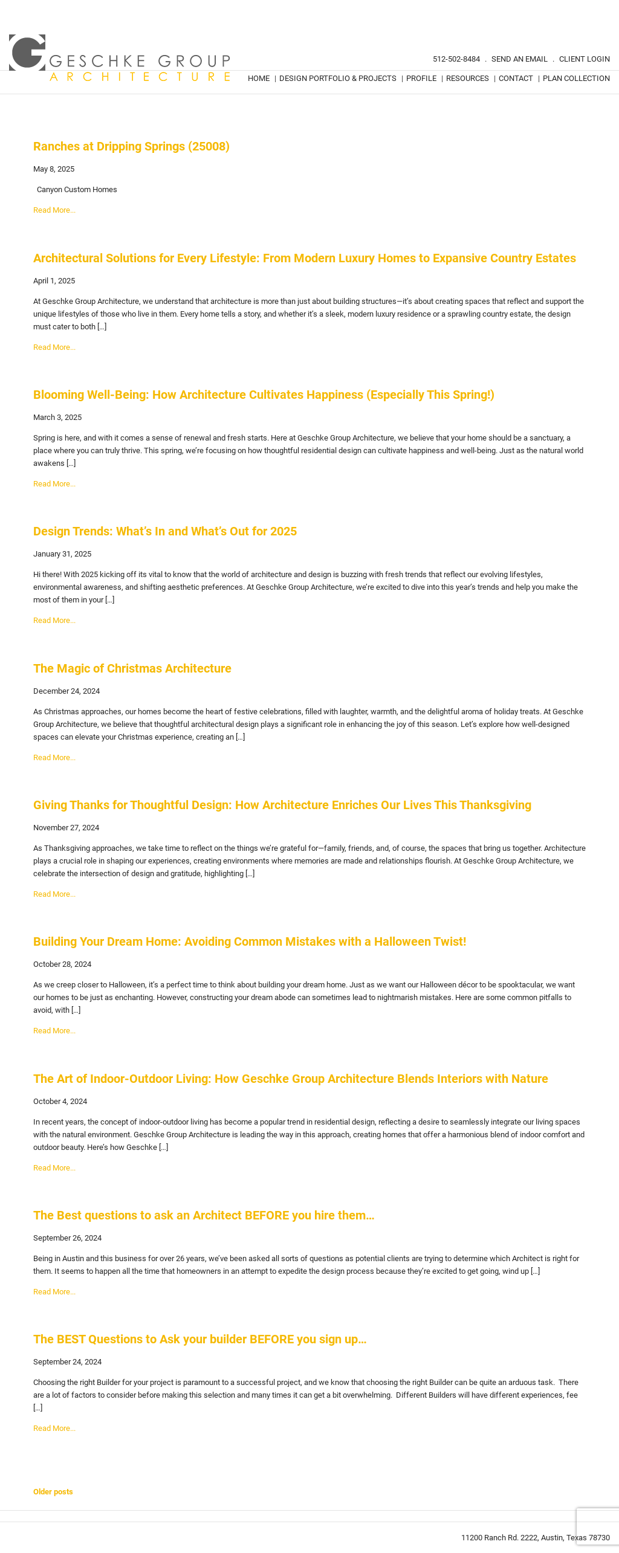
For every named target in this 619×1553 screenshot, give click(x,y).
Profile (421, 78)
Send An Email (519, 58)
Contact (516, 78)
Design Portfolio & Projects (338, 78)
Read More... (54, 210)
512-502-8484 (456, 58)
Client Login (584, 58)
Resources (467, 78)
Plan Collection (576, 78)
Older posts (53, 1491)
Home (259, 78)
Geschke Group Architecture (120, 58)
